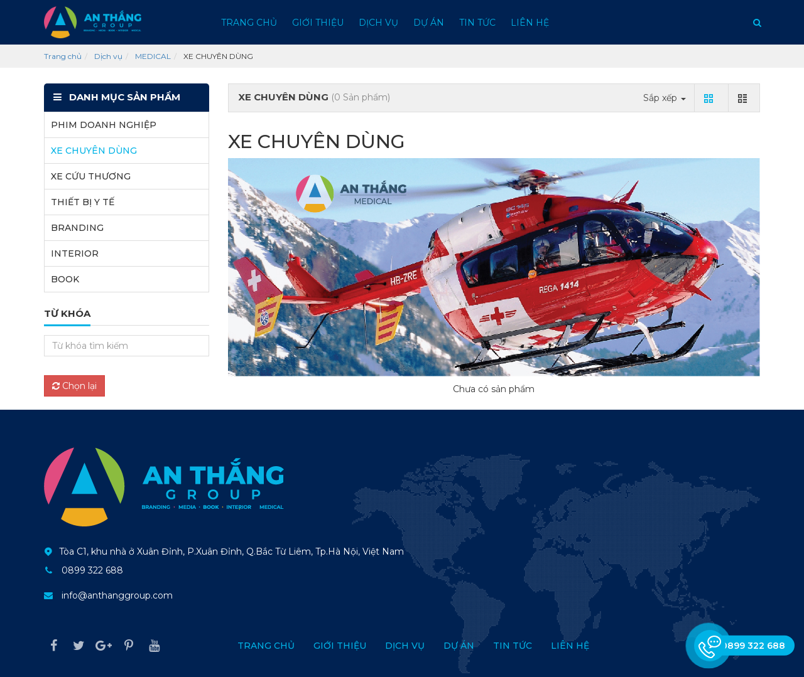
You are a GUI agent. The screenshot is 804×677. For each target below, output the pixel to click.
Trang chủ (249, 22)
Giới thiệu (318, 22)
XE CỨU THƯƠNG (91, 176)
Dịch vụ (378, 22)
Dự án (428, 22)
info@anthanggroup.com (117, 595)
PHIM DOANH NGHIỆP (103, 125)
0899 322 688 (92, 570)
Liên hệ (530, 22)
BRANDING (77, 227)
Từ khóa (67, 313)
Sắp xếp (664, 98)
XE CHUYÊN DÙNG (94, 150)
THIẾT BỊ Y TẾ (82, 202)
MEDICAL (153, 56)
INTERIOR (75, 253)
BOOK (65, 279)
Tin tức (477, 22)
